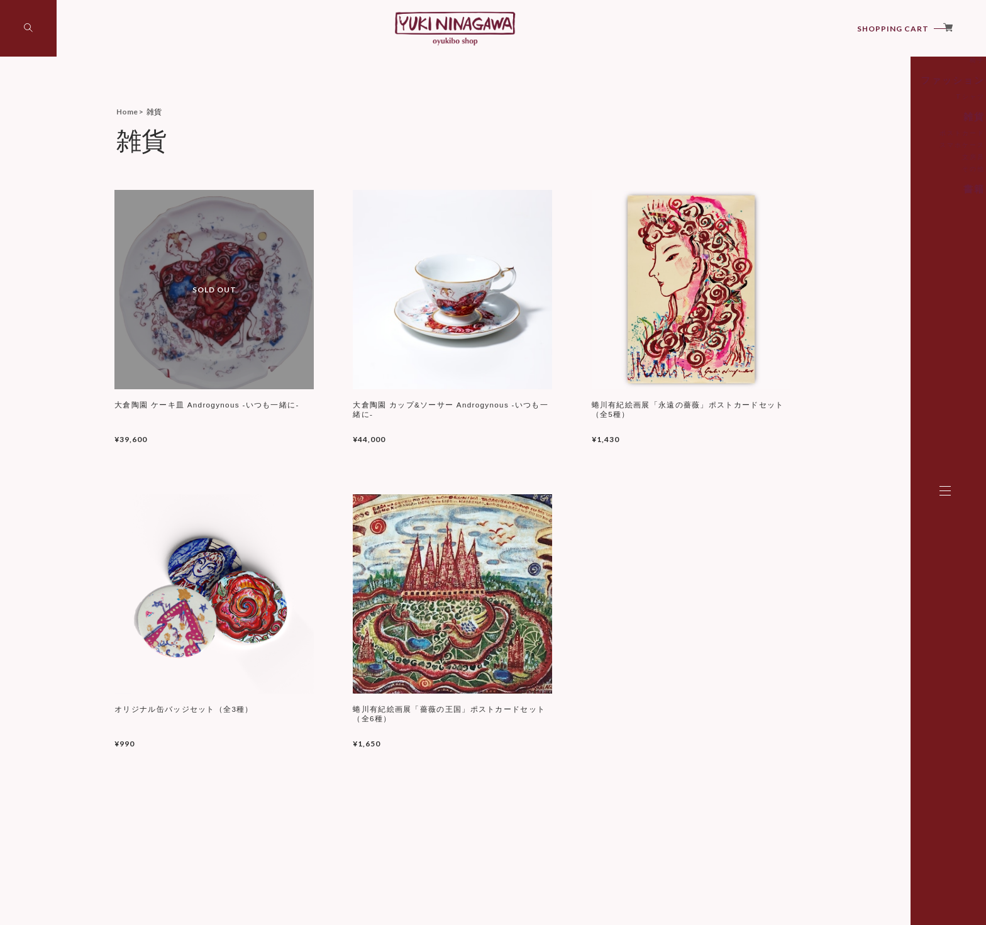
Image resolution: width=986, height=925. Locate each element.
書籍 (884, 248)
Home (127, 111)
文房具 (882, 217)
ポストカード (873, 193)
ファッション (869, 143)
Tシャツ (880, 159)
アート (880, 97)
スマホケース (873, 205)
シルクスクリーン (866, 112)
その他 (882, 229)
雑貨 (884, 178)
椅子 (885, 124)
